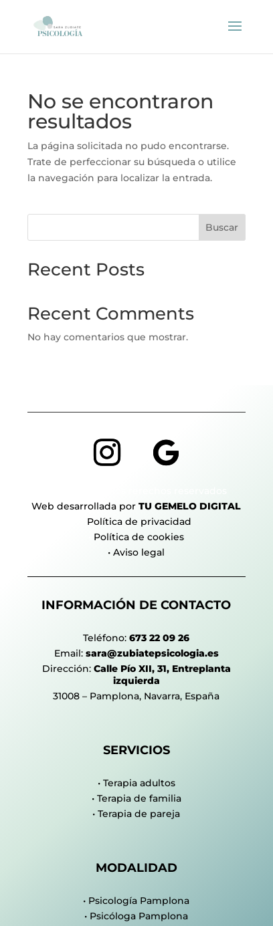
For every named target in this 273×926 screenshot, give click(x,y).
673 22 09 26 (159, 638)
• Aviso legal (136, 552)
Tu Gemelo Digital (190, 506)
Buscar (221, 227)
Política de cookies (139, 537)
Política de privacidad (139, 521)
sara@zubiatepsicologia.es (152, 653)
